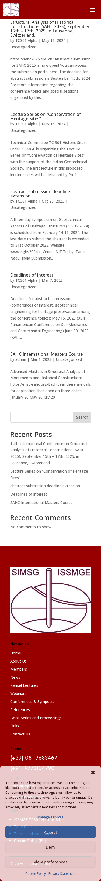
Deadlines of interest (31, 275)
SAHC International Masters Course (46, 354)
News (15, 677)
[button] (93, 772)
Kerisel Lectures (24, 686)
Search (82, 417)
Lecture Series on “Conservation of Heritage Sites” (45, 116)
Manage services (50, 817)
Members (18, 669)
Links (14, 726)
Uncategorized (23, 46)
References (20, 710)
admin (20, 359)
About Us (18, 661)
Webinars (18, 694)
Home (15, 653)
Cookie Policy (35, 873)
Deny (50, 847)
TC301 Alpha (26, 40)
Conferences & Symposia (32, 702)
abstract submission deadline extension (40, 194)
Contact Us (20, 734)
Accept (50, 832)
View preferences (51, 862)
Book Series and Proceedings (36, 718)
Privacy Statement (62, 873)
